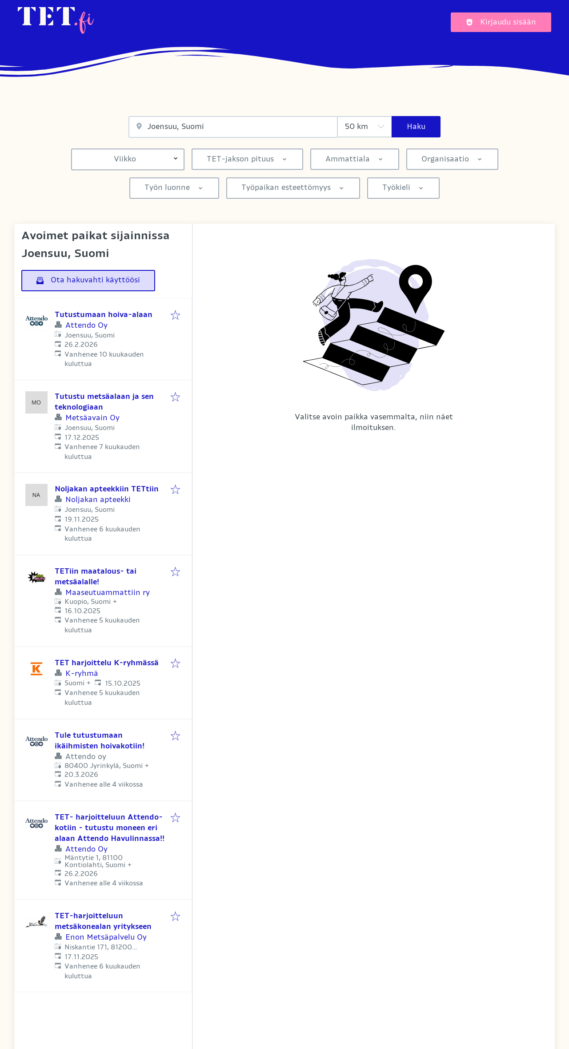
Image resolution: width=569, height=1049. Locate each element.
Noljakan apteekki (98, 499)
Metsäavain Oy (92, 418)
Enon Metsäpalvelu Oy (106, 937)
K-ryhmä (81, 673)
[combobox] (232, 127)
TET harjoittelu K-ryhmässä (107, 663)
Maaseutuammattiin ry (107, 592)
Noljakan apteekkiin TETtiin (107, 489)
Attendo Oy (86, 325)
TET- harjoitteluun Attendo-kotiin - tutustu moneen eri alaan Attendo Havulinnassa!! (109, 828)
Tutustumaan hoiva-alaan (103, 314)
